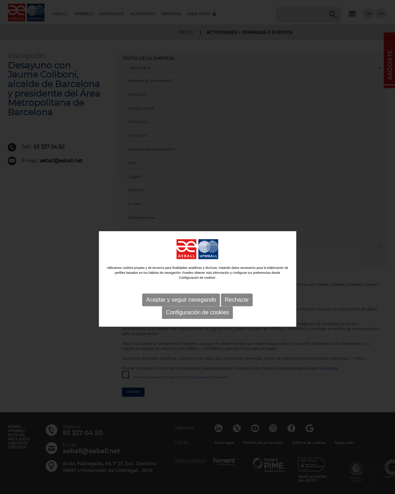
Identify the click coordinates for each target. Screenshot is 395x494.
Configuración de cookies (197, 326)
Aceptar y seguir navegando (181, 314)
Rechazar (237, 314)
